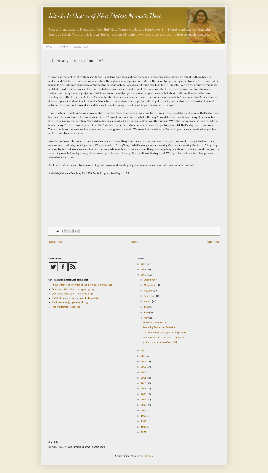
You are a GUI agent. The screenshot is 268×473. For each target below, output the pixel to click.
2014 (144, 361)
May (146, 318)
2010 (144, 383)
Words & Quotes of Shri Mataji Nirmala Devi (104, 16)
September (150, 296)
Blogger (148, 456)
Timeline (63, 46)
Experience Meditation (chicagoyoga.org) (73, 289)
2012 (144, 372)
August (148, 301)
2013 (144, 367)
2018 (144, 269)
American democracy (154, 322)
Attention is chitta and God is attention (163, 337)
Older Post (213, 242)
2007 (144, 399)
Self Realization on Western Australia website (75, 298)
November (150, 285)
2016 (144, 350)
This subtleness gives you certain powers (164, 332)
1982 (144, 427)
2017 (144, 275)
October (148, 290)
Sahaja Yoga (80, 46)
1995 (144, 416)
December (150, 279)
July (146, 307)
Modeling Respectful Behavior (159, 327)
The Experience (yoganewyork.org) (70, 302)
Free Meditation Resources (66, 307)
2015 (144, 356)
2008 (144, 394)
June (146, 312)
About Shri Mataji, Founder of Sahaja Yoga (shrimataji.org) (82, 285)
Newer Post (55, 242)
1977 (144, 432)
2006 (144, 405)
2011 (144, 378)
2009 (144, 388)
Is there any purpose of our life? (160, 342)
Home (48, 46)
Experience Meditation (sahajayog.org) (72, 293)
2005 (144, 410)
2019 (144, 264)
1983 (144, 421)
